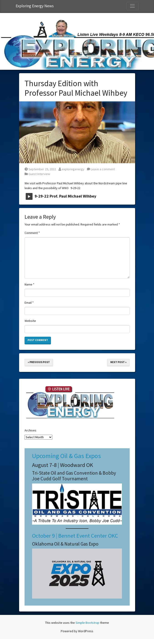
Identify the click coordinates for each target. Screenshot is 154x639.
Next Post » (118, 362)
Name (29, 284)
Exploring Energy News (35, 5)
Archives (30, 430)
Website (30, 321)
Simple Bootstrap (87, 623)
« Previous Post (39, 362)
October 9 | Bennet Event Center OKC (75, 535)
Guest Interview (39, 174)
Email (29, 303)
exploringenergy (71, 169)
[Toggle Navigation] (132, 6)
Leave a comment (101, 169)
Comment (32, 233)
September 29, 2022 (40, 169)
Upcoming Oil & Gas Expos (66, 456)
